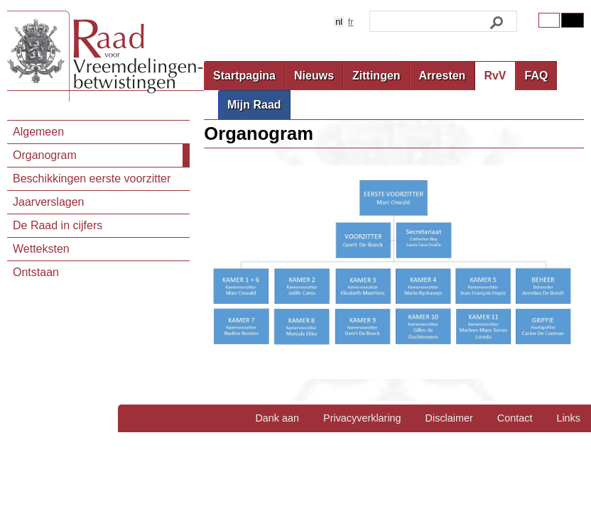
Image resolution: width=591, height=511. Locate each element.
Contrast (572, 20)
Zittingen (376, 76)
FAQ (536, 76)
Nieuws (314, 76)
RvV (495, 76)
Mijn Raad (254, 105)
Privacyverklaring (362, 418)
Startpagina (244, 76)
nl (338, 21)
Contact (515, 418)
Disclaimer (449, 418)
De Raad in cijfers (57, 225)
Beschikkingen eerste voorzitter (91, 178)
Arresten (442, 76)
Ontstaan (36, 272)
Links (568, 418)
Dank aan (277, 418)
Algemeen (38, 132)
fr (351, 21)
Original (549, 20)
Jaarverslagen (49, 202)
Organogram (45, 155)
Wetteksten (41, 249)
